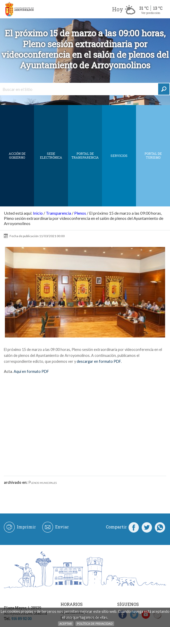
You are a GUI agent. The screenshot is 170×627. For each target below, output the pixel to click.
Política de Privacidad (95, 623)
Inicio (38, 213)
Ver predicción (150, 13)
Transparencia (58, 213)
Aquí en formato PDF (31, 371)
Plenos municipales (42, 482)
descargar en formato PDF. (99, 361)
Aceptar (66, 623)
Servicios (119, 156)
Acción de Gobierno (17, 155)
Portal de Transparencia (85, 155)
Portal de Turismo (153, 155)
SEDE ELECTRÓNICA (51, 155)
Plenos (80, 213)
